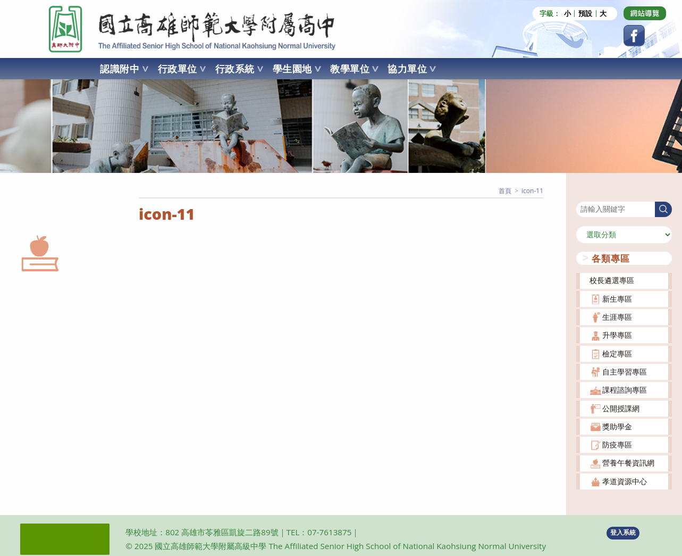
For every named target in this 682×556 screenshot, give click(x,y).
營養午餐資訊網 (628, 463)
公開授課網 (620, 408)
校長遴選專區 (612, 280)
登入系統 (623, 532)
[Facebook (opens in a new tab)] (634, 35)
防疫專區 (617, 444)
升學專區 (617, 335)
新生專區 (617, 298)
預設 (585, 13)
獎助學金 (617, 426)
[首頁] (505, 190)
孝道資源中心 (624, 481)
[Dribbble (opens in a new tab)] (645, 13)
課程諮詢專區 (624, 390)
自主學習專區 (624, 372)
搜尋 (583, 194)
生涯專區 (617, 317)
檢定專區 (617, 353)
